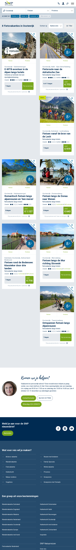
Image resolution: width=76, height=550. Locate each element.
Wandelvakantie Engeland (11, 468)
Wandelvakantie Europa (10, 489)
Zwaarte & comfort (46, 533)
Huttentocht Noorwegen (48, 473)
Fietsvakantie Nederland (10, 505)
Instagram (65, 387)
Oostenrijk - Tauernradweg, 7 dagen (52, 241)
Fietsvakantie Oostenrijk (10, 526)
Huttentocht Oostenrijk (47, 478)
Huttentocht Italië (46, 468)
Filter (70, 26)
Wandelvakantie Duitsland (11, 463)
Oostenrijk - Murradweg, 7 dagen (13, 241)
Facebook (58, 387)
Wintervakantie (49, 426)
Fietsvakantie (10, 426)
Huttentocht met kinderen (48, 484)
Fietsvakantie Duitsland (10, 510)
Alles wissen (45, 16)
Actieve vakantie (11, 416)
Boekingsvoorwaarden (47, 523)
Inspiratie (43, 494)
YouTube (71, 387)
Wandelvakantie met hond (11, 494)
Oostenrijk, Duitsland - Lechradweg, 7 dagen (17, 103)
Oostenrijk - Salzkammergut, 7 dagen (14, 34)
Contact (42, 513)
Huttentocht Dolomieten (48, 463)
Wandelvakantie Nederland (11, 478)
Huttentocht (10, 431)
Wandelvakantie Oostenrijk (11, 484)
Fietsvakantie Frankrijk (9, 515)
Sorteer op (43, 26)
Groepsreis (47, 436)
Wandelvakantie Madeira (10, 473)
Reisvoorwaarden (46, 528)
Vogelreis (9, 441)
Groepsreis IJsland (8, 536)
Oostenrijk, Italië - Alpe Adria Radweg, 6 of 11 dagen (55, 35)
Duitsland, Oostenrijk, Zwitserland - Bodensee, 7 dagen (56, 173)
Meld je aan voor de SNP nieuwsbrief (15, 384)
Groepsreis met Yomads (52, 441)
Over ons (43, 508)
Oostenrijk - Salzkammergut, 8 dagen (52, 103)
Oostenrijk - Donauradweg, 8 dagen (14, 172)
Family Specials (49, 421)
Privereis (47, 431)
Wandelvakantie (11, 421)
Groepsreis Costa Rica (10, 531)
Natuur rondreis (11, 436)
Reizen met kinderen (51, 416)
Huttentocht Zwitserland (48, 489)
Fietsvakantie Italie (8, 521)
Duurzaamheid (45, 518)
